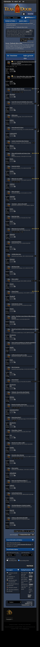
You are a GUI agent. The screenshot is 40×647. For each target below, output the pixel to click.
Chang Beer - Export (17, 430)
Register (30, 14)
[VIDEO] (31, 584)
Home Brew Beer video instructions (26, 76)
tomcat (18, 156)
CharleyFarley (20, 293)
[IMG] (30, 579)
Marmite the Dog (21, 456)
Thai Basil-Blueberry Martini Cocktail (21, 505)
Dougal (18, 281)
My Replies (20, 2)
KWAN (18, 431)
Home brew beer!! (16, 417)
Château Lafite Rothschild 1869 (20, 517)
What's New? (16, 2)
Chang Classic (15, 291)
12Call (18, 218)
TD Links (12, 2)
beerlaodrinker (20, 369)
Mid (18, 319)
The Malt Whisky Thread (18, 88)
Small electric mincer (17, 304)
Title (8, 55)
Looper (18, 90)
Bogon (18, 381)
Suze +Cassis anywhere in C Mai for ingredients (24, 342)
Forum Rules (29, 595)
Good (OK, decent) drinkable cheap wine (22, 102)
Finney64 (19, 356)
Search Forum (29, 51)
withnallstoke (20, 406)
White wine (15, 115)
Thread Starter (13, 55)
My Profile (23, 2)
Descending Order (23, 560)
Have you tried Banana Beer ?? (19, 480)
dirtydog (19, 64)
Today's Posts (5, 2)
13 (22, 92)
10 (22, 232)
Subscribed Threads (9, 2)
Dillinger (19, 193)
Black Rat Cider (15, 216)
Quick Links (23, 21)
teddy (18, 230)
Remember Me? (29, 17)
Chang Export (15, 379)
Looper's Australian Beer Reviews (20, 141)
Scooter (18, 180)
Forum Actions (10, 21)
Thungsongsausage (21, 419)
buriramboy (19, 256)
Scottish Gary (20, 332)
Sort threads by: (25, 553)
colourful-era (20, 205)
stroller (18, 168)
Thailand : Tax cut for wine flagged (20, 392)
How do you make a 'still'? (18, 442)
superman (19, 444)
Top (33, 534)
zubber (18, 482)
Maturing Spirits (16, 166)
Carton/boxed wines (17, 493)
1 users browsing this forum (24, 544)
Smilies (31, 576)
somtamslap (20, 129)
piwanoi (19, 305)
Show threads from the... (13, 553)
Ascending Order (12, 560)
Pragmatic (19, 116)
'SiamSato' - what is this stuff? (19, 204)
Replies (25, 55)
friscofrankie (20, 104)
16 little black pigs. (16, 254)
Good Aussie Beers (16, 241)
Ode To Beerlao (15, 367)
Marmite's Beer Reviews (18, 455)
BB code (31, 572)
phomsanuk (19, 494)
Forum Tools (21, 51)
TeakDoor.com (26, 628)
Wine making (15, 279)
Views (25, 58)
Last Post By (30, 56)
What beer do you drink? (18, 228)
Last (25, 40)
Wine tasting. (15, 468)
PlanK (18, 243)
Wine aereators (16, 191)
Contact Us (29, 602)
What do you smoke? (17, 178)
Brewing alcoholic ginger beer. (19, 404)
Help (23, 14)
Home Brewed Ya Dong (17, 127)
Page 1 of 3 (25, 39)
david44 (19, 344)
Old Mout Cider (16, 266)
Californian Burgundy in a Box (19, 355)
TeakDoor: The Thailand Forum (27, 604)
